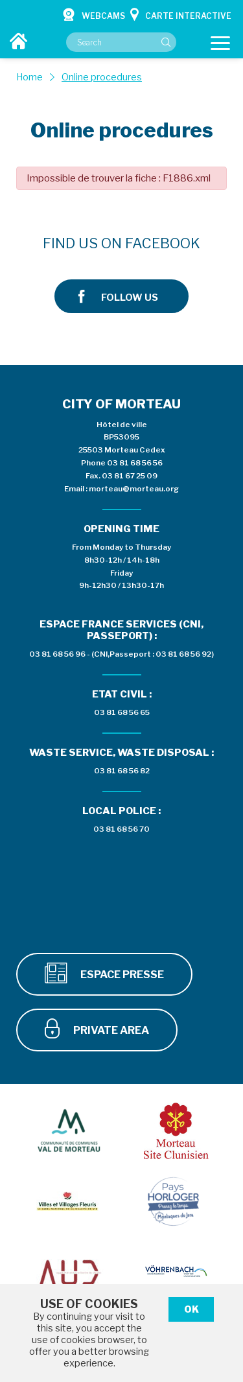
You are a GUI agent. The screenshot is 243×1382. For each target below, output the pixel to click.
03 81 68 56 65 (122, 712)
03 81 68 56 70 (121, 829)
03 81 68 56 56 (135, 462)
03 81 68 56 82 (122, 770)
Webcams (93, 14)
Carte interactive (180, 14)
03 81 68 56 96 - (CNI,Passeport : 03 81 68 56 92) (121, 654)
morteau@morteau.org (134, 488)
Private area (97, 1028)
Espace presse (104, 973)
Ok (191, 1309)
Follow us (118, 296)
